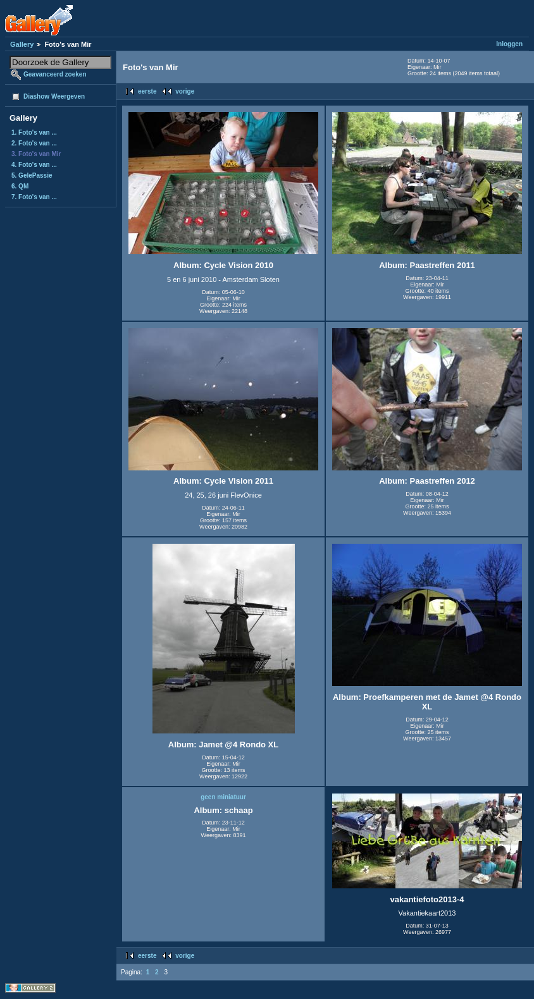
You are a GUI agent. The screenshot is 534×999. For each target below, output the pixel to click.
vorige (184, 91)
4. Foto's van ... (34, 164)
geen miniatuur (223, 797)
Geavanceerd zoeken (55, 74)
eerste (147, 91)
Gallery (22, 44)
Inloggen (509, 43)
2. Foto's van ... (34, 143)
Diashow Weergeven (54, 96)
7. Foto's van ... (34, 196)
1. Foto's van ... (34, 132)
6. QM (19, 186)
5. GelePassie (32, 175)
